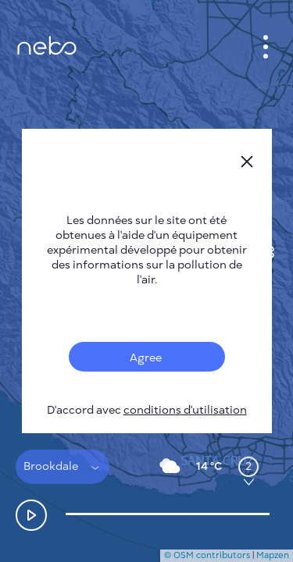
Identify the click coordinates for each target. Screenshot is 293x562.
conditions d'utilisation (185, 410)
